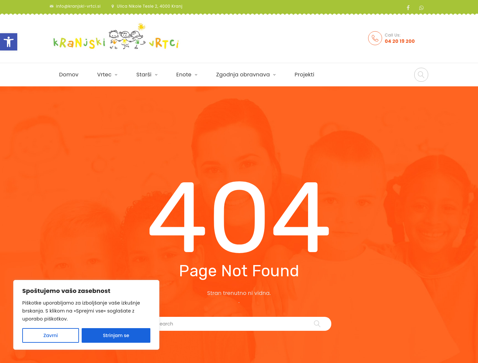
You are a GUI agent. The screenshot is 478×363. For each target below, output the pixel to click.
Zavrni (50, 335)
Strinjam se (116, 335)
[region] (86, 315)
